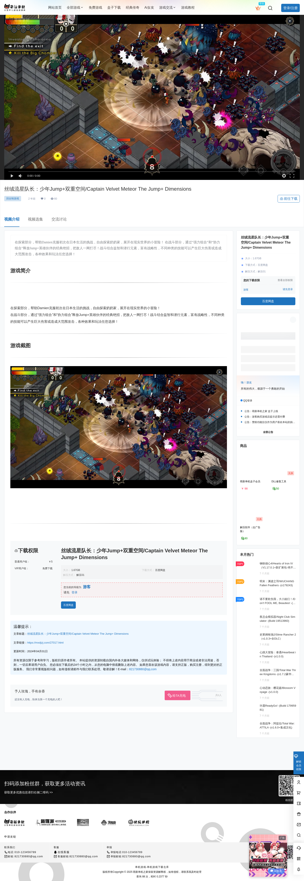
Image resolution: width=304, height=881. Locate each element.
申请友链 (10, 836)
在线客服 (63, 852)
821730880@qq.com (143, 669)
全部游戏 (75, 7)
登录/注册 (290, 8)
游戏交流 (167, 7)
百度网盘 (68, 605)
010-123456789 (25, 852)
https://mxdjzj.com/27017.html (45, 642)
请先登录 (288, 289)
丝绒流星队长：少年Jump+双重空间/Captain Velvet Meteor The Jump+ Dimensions (78, 633)
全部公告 (268, 431)
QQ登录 (247, 400)
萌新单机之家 (140, 871)
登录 (74, 592)
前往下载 (288, 198)
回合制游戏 (12, 198)
